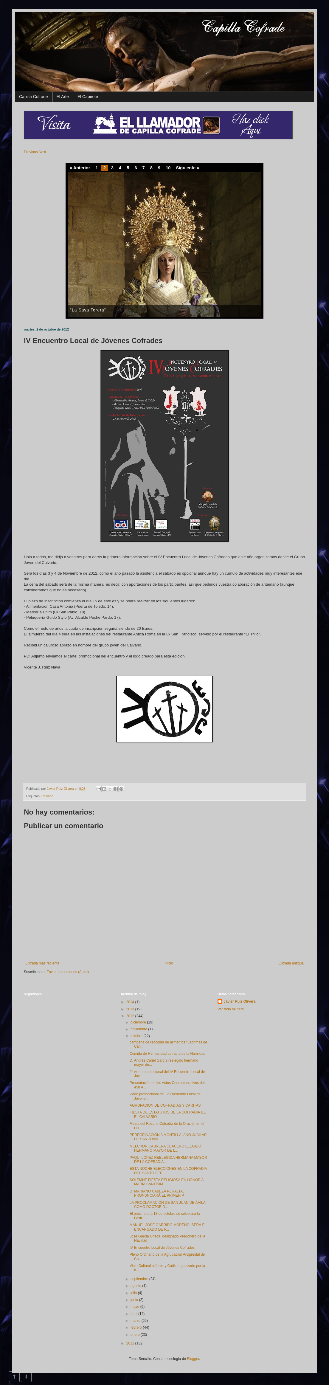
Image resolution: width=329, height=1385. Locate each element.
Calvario (47, 796)
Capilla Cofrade (33, 96)
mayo (135, 1307)
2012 (130, 1016)
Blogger (193, 1359)
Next (42, 152)
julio (134, 1293)
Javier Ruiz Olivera (61, 788)
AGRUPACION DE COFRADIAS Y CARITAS (165, 1105)
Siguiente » (187, 167)
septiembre (140, 1279)
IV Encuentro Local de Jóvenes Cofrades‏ (162, 1248)
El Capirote (87, 96)
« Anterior (80, 167)
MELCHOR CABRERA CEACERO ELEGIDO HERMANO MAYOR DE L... (165, 1148)
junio (135, 1300)
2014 (130, 1002)
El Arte (63, 96)
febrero (137, 1327)
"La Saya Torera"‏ (88, 310)
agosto (136, 1286)
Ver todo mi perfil (231, 1009)
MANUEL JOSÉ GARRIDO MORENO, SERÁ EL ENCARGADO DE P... (168, 1227)
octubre (137, 1036)
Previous (31, 152)
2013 (130, 1009)
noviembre (139, 1029)
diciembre (139, 1022)
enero (136, 1335)
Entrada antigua (291, 963)
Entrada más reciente (42, 963)
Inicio (169, 963)
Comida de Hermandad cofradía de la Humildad (167, 1053)
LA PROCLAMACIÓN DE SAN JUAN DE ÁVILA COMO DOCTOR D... (167, 1205)
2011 (130, 1343)
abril (134, 1314)
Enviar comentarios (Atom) (67, 972)
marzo (136, 1321)
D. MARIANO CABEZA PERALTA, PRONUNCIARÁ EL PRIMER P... (158, 1193)
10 (168, 167)
